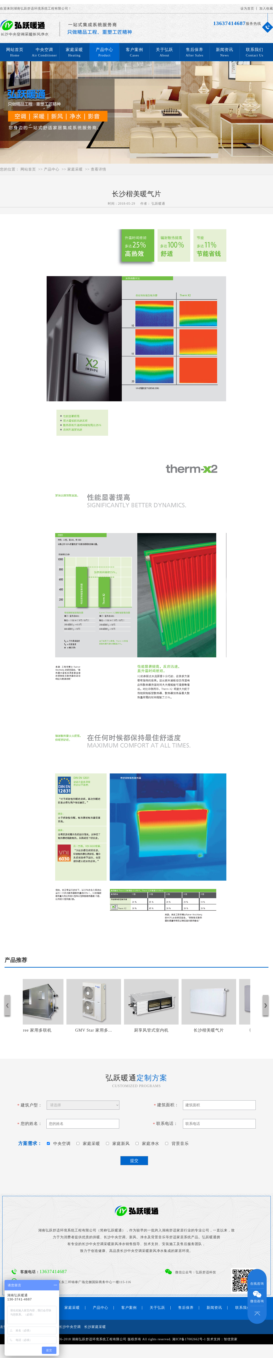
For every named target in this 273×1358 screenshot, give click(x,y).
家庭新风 (119, 1143)
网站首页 (15, 52)
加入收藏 (266, 8)
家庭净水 (149, 1143)
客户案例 (134, 52)
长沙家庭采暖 (95, 1327)
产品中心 (104, 52)
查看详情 (98, 169)
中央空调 (44, 52)
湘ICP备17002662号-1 (189, 1339)
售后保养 (194, 52)
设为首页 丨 (249, 8)
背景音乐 (178, 1143)
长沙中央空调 (70, 1327)
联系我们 (254, 52)
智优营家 (231, 1339)
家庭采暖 (74, 52)
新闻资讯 (224, 52)
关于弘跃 (164, 52)
